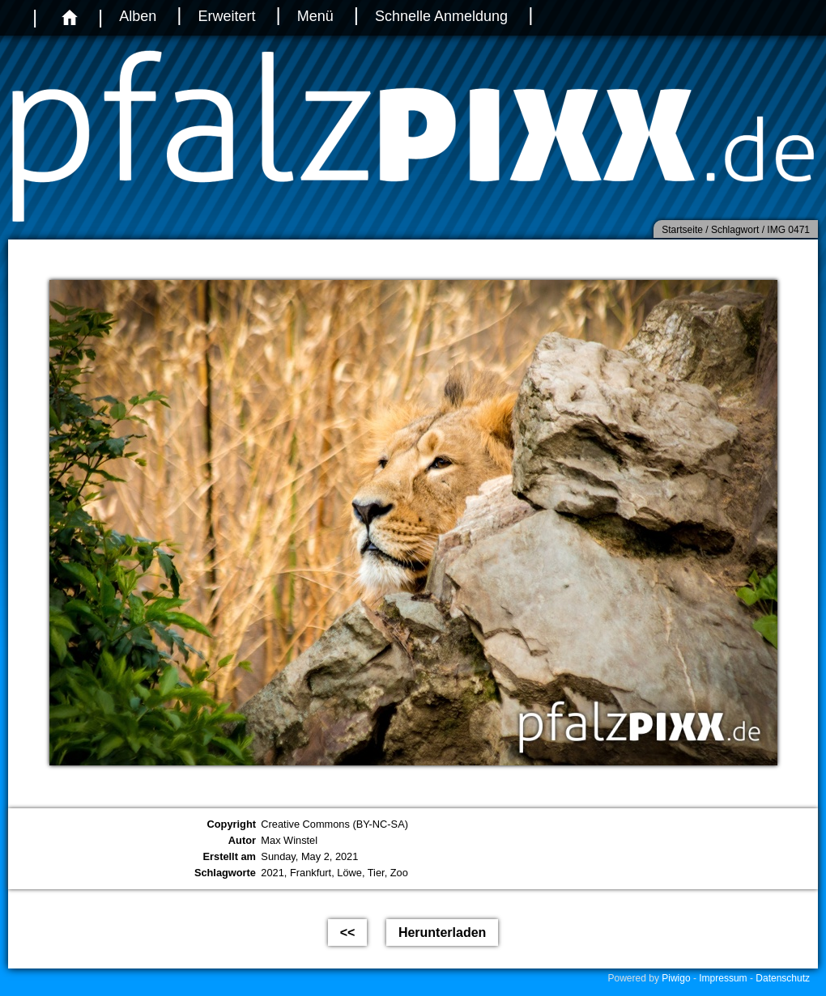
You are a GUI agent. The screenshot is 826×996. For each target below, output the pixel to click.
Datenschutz (783, 978)
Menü (315, 16)
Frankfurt (310, 873)
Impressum (723, 978)
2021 (272, 873)
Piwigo (676, 978)
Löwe (349, 873)
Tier (376, 873)
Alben (137, 16)
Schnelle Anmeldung (441, 16)
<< (348, 932)
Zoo (399, 873)
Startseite (682, 229)
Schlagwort (735, 229)
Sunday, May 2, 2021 (309, 856)
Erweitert (226, 16)
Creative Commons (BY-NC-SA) (334, 824)
